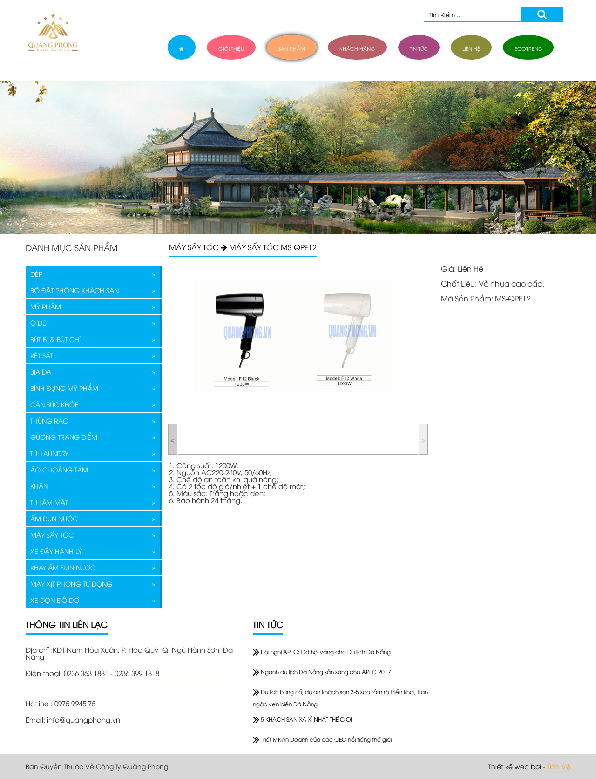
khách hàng (357, 48)
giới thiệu (231, 48)
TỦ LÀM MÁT (49, 502)
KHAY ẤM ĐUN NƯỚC (62, 567)
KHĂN (39, 485)
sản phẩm (291, 48)
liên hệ (471, 48)
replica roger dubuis (195, 672)
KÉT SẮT (41, 355)
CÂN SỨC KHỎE (54, 404)
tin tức (419, 48)
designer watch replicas (115, 679)
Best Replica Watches (193, 679)
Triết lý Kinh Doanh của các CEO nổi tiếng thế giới (322, 739)
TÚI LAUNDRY (49, 453)
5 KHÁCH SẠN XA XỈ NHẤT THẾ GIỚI (302, 719)
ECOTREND (528, 48)
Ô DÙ (38, 322)
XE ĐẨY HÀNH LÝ (56, 551)
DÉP (36, 273)
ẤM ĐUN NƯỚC (54, 518)
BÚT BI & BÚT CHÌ (55, 339)
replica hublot (49, 679)
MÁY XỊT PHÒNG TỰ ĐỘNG (71, 583)
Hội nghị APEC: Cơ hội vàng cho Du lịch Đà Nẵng (322, 652)
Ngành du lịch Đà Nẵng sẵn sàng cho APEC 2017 (322, 672)
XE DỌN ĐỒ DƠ (54, 599)
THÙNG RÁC (49, 420)
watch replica (50, 686)
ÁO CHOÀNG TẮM (59, 469)
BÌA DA (40, 371)
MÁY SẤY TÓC (52, 534)
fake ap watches (104, 686)
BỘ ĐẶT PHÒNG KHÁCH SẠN (74, 290)
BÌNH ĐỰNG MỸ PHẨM (64, 387)
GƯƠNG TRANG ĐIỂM (63, 436)
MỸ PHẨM (45, 306)
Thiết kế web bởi (514, 766)
